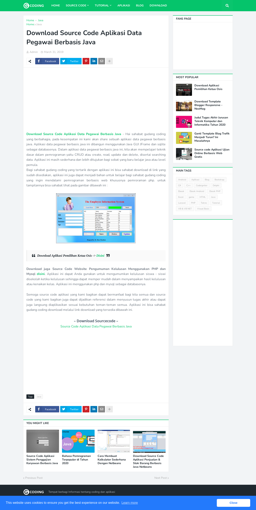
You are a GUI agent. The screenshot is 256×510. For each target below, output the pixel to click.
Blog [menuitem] (140, 5)
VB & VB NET (185, 208)
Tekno (204, 202)
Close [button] (233, 502)
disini (41, 274)
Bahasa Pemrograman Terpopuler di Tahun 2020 (76, 459)
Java (39, 24)
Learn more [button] (129, 502)
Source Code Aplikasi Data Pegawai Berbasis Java (96, 326)
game (191, 197)
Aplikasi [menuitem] (123, 5)
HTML (203, 197)
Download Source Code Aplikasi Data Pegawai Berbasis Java (73, 134)
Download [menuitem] (158, 5)
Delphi (216, 185)
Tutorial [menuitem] (102, 5)
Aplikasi (195, 179)
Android (182, 179)
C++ (188, 185)
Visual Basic (203, 208)
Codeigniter (201, 185)
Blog (207, 179)
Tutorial (216, 202)
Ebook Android (197, 191)
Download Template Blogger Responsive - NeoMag (208, 105)
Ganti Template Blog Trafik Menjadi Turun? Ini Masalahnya (212, 137)
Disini (100, 255)
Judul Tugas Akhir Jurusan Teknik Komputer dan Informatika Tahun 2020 (211, 121)
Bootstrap (219, 179)
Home (30, 24)
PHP (193, 202)
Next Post (160, 478)
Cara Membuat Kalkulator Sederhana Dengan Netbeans (112, 459)
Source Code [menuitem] (76, 5)
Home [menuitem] (55, 5)
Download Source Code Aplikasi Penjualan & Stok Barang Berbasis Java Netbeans (148, 461)
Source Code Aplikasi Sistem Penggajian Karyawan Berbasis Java (42, 459)
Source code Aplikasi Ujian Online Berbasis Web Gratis (211, 153)
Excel (180, 197)
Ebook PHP (214, 191)
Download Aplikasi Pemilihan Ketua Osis (208, 87)
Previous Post (34, 478)
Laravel (182, 202)
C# (179, 185)
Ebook (181, 191)
